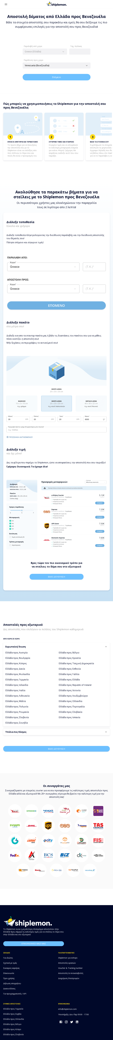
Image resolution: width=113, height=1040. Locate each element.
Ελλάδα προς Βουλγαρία (17, 658)
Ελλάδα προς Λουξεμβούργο (73, 695)
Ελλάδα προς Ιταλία (15, 690)
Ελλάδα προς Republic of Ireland (75, 684)
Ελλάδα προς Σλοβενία (17, 717)
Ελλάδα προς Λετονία (69, 690)
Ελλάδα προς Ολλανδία (70, 701)
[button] (56, 646)
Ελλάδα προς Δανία (15, 668)
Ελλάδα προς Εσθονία (70, 668)
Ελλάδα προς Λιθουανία (17, 695)
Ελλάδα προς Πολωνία (16, 706)
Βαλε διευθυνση (57, 576)
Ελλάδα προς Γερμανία (16, 679)
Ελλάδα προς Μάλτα (15, 701)
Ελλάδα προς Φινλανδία (17, 674)
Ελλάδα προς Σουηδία (16, 722)
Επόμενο (57, 77)
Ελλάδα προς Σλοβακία (70, 711)
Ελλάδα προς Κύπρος (16, 663)
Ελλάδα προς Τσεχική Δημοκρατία (76, 663)
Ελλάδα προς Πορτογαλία (72, 706)
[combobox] (45, 52)
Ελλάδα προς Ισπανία (69, 717)
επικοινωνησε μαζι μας (33, 943)
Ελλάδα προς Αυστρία (16, 652)
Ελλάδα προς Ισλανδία (16, 684)
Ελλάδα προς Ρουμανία (17, 711)
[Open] (87, 65)
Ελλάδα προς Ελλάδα (69, 679)
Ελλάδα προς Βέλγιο (69, 652)
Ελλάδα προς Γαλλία (69, 674)
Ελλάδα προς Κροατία (70, 658)
